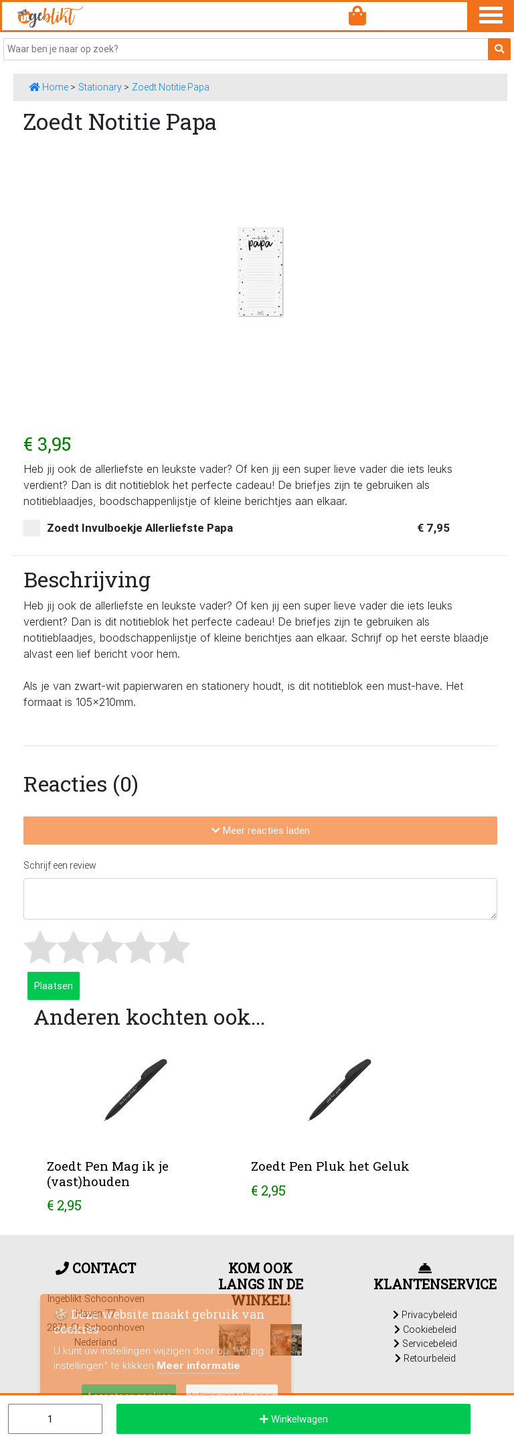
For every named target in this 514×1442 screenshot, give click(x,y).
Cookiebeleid (425, 1329)
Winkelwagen (294, 1419)
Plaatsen (53, 985)
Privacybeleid (425, 1315)
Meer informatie (198, 1365)
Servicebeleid (425, 1344)
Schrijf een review (59, 865)
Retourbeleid (425, 1358)
